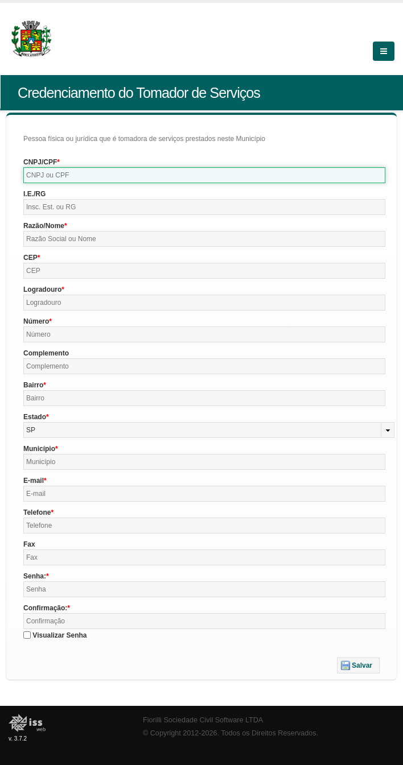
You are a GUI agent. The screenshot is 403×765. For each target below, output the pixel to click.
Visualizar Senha (59, 635)
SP (30, 430)
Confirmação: (45, 608)
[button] (358, 665)
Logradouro (42, 289)
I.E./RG (34, 194)
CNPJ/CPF (40, 162)
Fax (29, 544)
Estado (34, 417)
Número (36, 321)
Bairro (33, 385)
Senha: (34, 576)
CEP (30, 258)
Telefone (37, 512)
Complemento (46, 353)
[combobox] (208, 430)
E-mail (33, 481)
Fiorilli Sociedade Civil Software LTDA (203, 720)
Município (39, 449)
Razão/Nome (43, 226)
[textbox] (204, 175)
